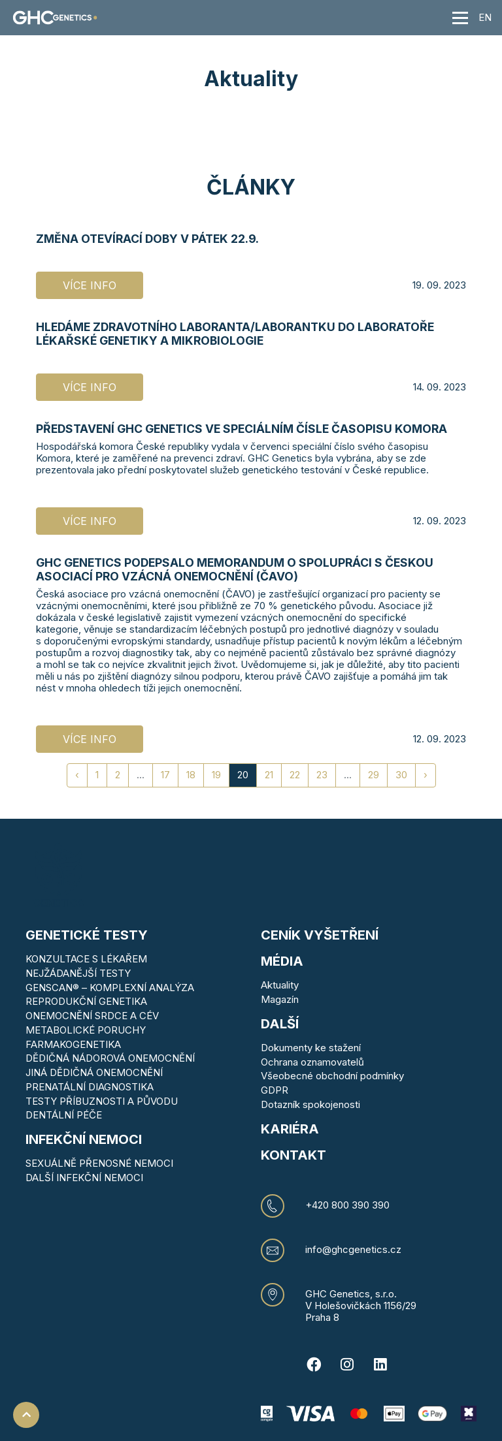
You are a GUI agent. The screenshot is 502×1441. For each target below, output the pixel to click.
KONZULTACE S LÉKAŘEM (86, 959)
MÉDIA (282, 961)
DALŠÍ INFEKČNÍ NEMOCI (84, 1177)
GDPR (274, 1090)
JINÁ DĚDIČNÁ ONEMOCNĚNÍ (94, 1072)
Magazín (280, 999)
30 (401, 774)
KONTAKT (293, 1155)
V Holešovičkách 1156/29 (360, 1305)
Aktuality (280, 985)
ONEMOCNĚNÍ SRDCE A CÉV (92, 1015)
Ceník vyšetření (319, 935)
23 (321, 774)
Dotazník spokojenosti (310, 1104)
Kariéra (290, 1129)
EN (485, 17)
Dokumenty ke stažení (311, 1047)
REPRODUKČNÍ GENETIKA (86, 1001)
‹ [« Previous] (77, 774)
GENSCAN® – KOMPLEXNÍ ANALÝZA (109, 987)
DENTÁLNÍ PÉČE (63, 1115)
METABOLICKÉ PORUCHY (85, 1030)
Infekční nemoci (83, 1139)
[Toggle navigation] (460, 17)
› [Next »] (425, 774)
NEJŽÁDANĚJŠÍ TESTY (78, 973)
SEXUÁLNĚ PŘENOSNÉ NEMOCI (99, 1163)
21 (269, 774)
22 (295, 774)
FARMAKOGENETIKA (73, 1044)
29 (373, 774)
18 (190, 774)
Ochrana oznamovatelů (312, 1062)
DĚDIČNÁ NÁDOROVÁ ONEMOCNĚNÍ (110, 1058)
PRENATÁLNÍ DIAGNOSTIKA (89, 1087)
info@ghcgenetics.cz (353, 1250)
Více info (89, 285)
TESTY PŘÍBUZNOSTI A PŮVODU (101, 1101)
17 (165, 774)
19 (216, 774)
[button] (426, 17)
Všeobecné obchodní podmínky (332, 1075)
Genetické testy (86, 935)
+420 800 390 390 (347, 1205)
